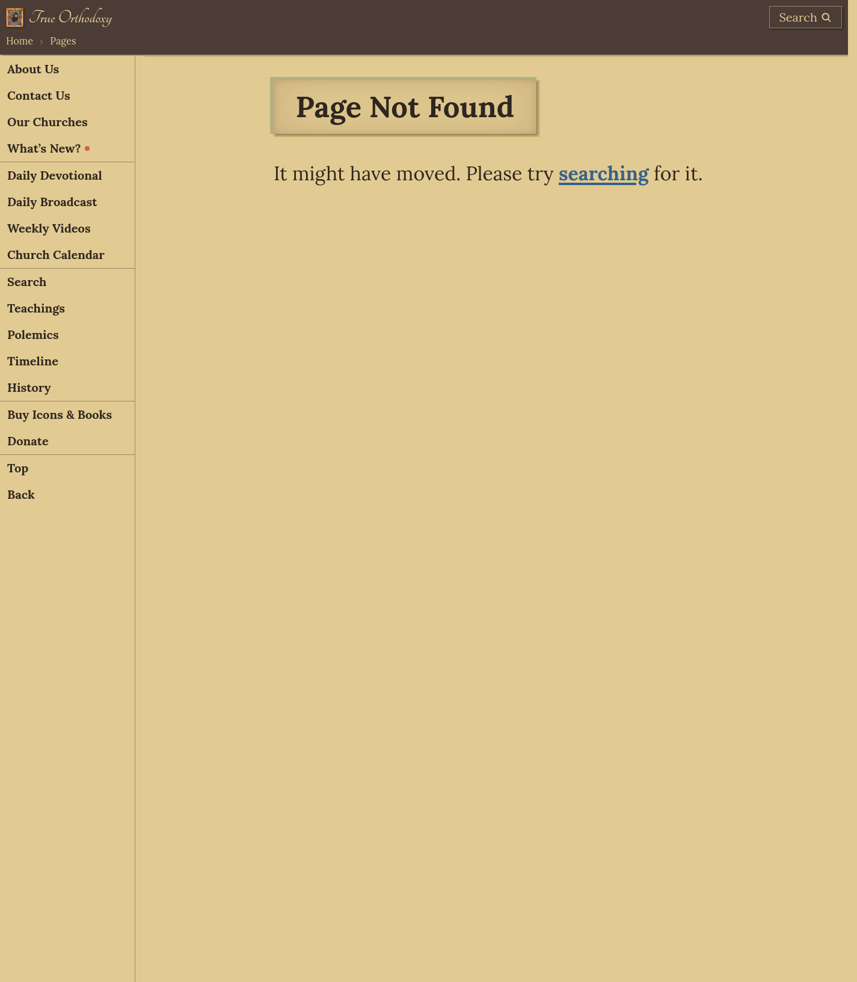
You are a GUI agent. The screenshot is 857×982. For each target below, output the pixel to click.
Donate (28, 440)
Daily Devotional (54, 175)
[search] (805, 17)
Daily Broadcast (52, 201)
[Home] (59, 17)
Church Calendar (56, 254)
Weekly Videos (49, 228)
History (29, 387)
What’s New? (48, 148)
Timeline (32, 360)
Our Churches (47, 121)
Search (26, 281)
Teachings (36, 308)
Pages (63, 41)
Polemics (33, 334)
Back (21, 494)
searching (604, 173)
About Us (33, 68)
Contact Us (38, 95)
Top (17, 467)
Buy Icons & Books (59, 414)
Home (19, 41)
